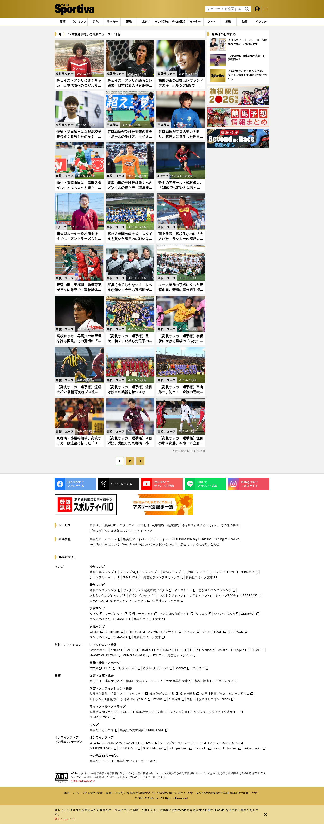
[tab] (96, 22)
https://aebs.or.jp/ (83, 780)
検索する (246, 9)
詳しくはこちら (65, 818)
